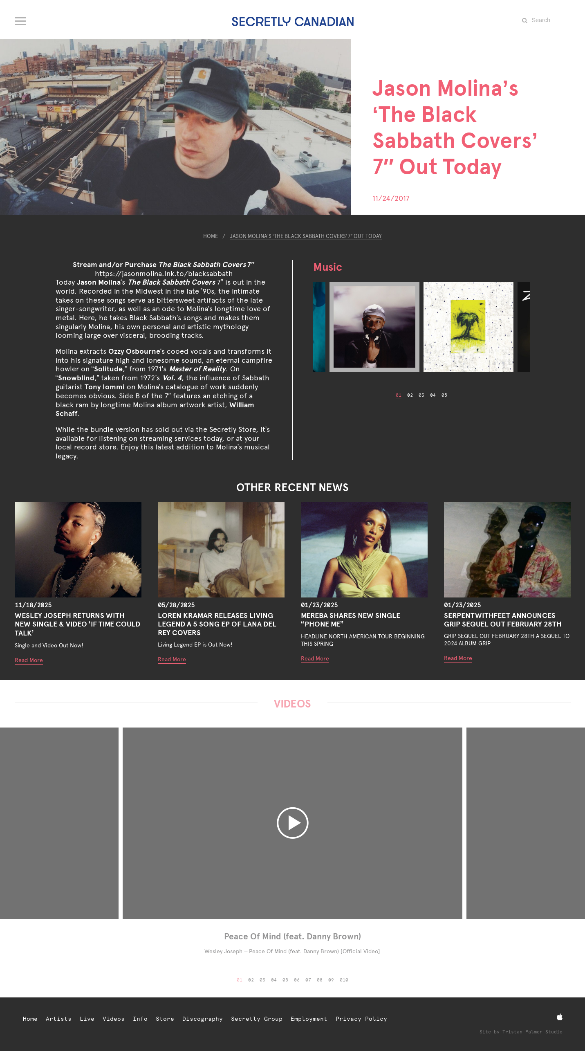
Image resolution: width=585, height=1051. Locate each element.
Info (140, 1018)
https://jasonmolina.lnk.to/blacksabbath (164, 273)
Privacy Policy (361, 1018)
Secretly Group (256, 1018)
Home (210, 236)
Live (87, 1018)
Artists (59, 1018)
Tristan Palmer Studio (532, 1032)
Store (165, 1018)
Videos (114, 1018)
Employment (309, 1018)
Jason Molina (99, 282)
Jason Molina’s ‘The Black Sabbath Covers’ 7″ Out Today (306, 236)
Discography (202, 1018)
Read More (29, 660)
